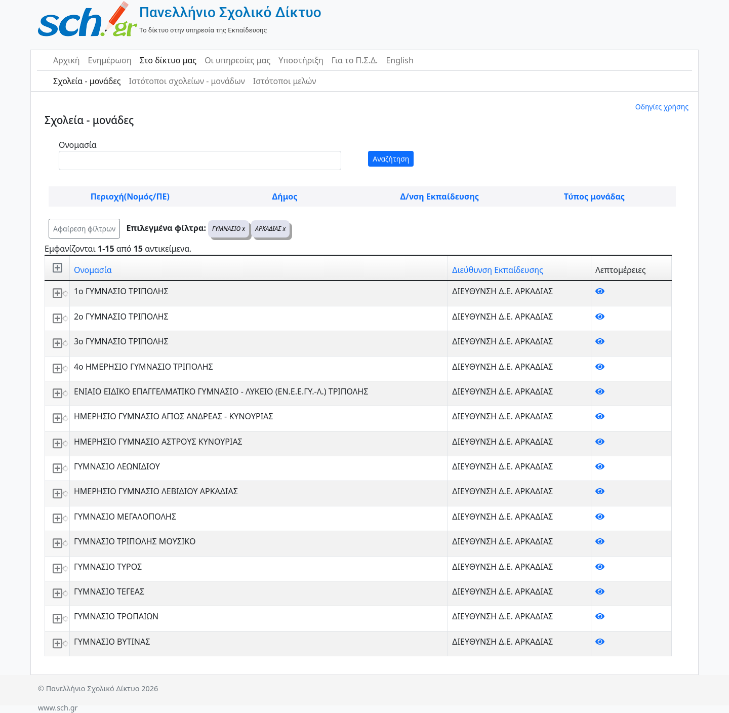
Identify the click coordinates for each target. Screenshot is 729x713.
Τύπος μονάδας (594, 196)
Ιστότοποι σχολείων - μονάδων (187, 81)
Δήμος (285, 196)
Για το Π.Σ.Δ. (355, 60)
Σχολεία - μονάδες (86, 81)
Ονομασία (78, 144)
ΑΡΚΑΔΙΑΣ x (270, 228)
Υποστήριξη (300, 60)
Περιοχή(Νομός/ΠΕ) (130, 196)
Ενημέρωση (110, 60)
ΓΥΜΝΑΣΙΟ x (228, 228)
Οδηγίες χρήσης (661, 106)
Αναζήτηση (391, 159)
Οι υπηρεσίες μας (237, 60)
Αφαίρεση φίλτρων (84, 228)
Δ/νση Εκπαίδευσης (439, 196)
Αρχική (66, 60)
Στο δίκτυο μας (168, 60)
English (399, 60)
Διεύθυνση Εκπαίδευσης (497, 269)
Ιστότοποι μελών (284, 81)
